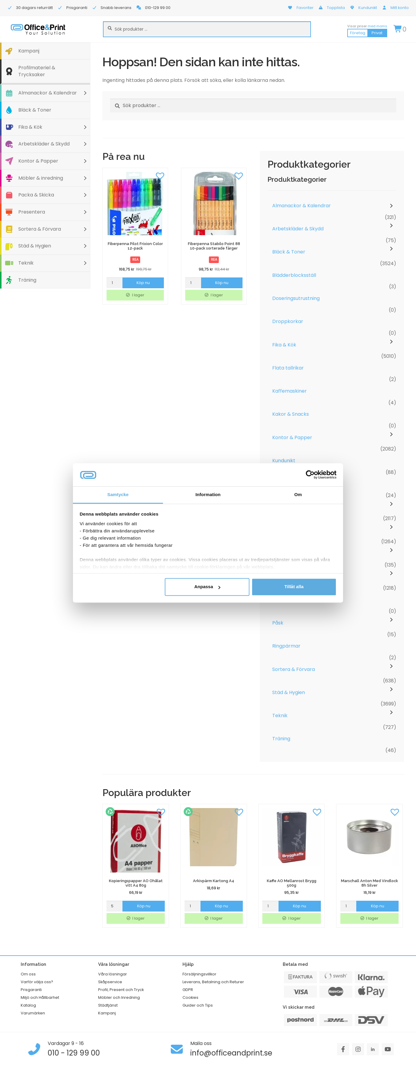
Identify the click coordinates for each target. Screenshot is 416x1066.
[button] (160, 175)
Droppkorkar (287, 321)
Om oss (28, 974)
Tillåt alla (293, 586)
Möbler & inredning (40, 178)
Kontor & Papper (38, 160)
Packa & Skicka (36, 194)
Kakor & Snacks (290, 414)
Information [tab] (208, 494)
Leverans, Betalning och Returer (213, 981)
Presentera (31, 211)
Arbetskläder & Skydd (44, 143)
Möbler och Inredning (119, 997)
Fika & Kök (30, 127)
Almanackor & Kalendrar (47, 92)
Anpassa (207, 586)
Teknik (26, 262)
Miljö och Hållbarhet (40, 997)
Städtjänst (108, 1005)
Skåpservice (110, 981)
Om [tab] (298, 494)
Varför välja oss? (37, 981)
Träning (27, 280)
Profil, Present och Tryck (121, 989)
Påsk (277, 622)
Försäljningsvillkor (199, 974)
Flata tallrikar (288, 367)
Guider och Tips (197, 1005)
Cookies (190, 997)
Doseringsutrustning (296, 298)
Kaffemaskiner (289, 391)
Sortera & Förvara (39, 229)
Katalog (28, 1005)
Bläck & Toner (34, 109)
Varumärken (33, 1013)
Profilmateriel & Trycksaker (36, 71)
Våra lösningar (112, 974)
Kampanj (28, 50)
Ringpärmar (286, 645)
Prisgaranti (31, 989)
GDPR (187, 989)
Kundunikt (283, 460)
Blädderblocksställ (294, 275)
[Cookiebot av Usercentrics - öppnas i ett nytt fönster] (310, 474)
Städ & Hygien (34, 245)
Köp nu (143, 282)
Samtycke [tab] (118, 494)
